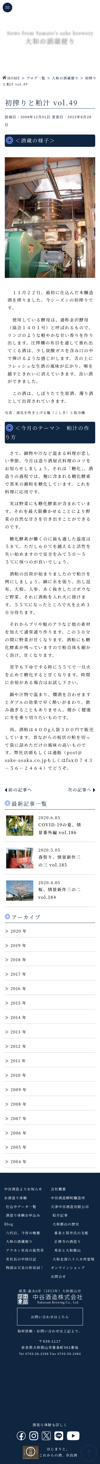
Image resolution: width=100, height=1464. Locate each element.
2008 (16, 1104)
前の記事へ (20, 790)
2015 (16, 1003)
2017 (16, 974)
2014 (16, 1017)
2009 (16, 1089)
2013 (16, 1031)
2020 (16, 931)
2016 (16, 988)
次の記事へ (80, 790)
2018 (16, 959)
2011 (16, 1060)
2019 (16, 945)
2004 (16, 1161)
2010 (16, 1075)
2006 (16, 1133)
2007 (16, 1118)
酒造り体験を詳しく (50, 1425)
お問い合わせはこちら (50, 1316)
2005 (16, 1147)
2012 (16, 1046)
